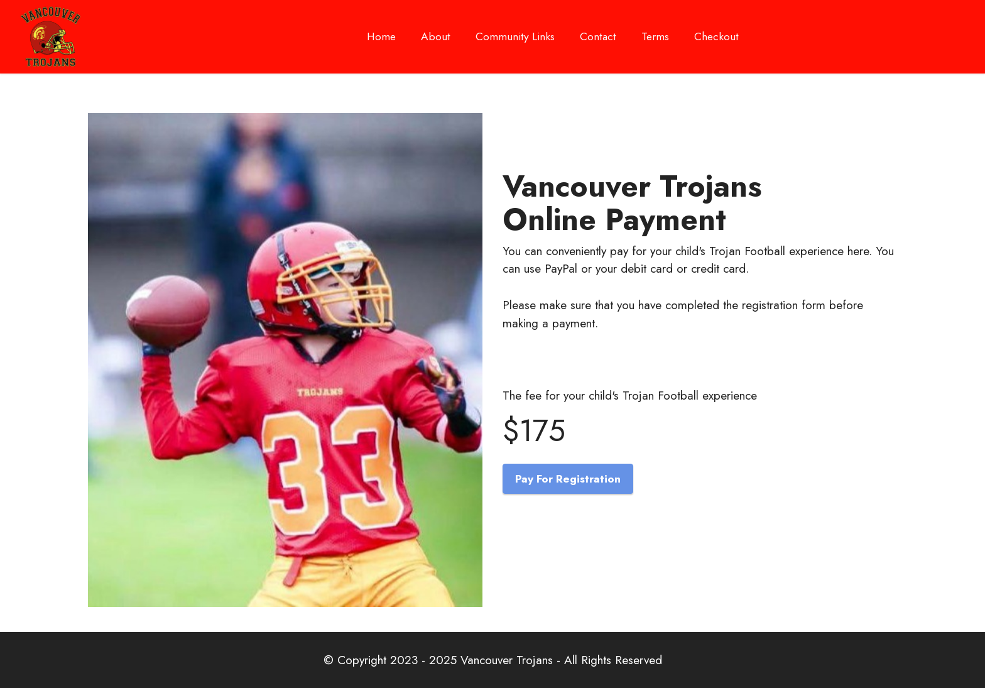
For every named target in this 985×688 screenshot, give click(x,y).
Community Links (515, 40)
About (435, 40)
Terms (655, 36)
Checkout (716, 36)
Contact (598, 36)
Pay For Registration (568, 479)
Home (381, 40)
